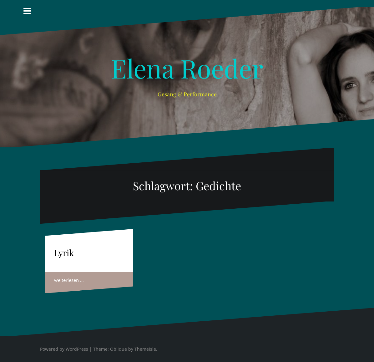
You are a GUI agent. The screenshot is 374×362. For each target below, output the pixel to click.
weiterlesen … (69, 280)
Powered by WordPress (64, 349)
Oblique (118, 349)
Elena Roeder (187, 68)
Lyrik (64, 252)
